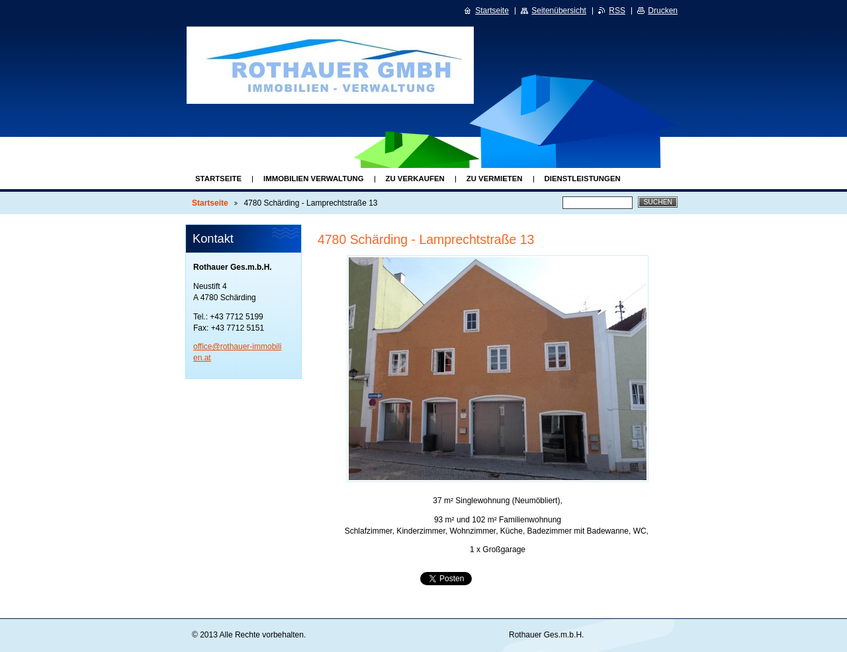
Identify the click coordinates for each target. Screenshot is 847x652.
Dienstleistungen (583, 179)
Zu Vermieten (495, 179)
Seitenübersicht (558, 10)
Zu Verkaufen (415, 179)
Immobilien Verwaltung (313, 179)
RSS (617, 10)
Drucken (663, 10)
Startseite (218, 179)
